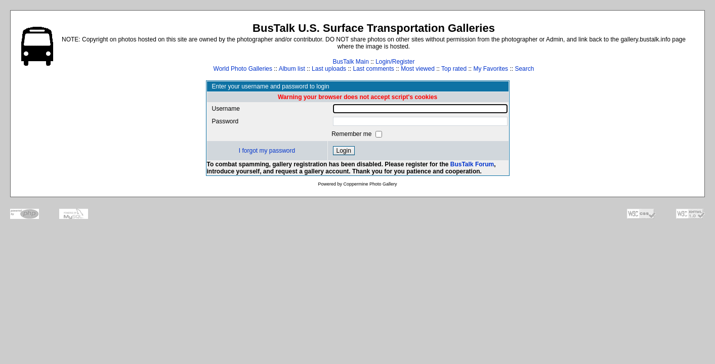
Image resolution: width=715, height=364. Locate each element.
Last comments (373, 68)
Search (524, 68)
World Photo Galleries (243, 68)
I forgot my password (267, 150)
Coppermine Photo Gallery (370, 184)
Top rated (454, 68)
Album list (292, 68)
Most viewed (418, 68)
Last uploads (329, 68)
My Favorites (490, 68)
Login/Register (394, 61)
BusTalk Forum (472, 164)
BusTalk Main (350, 61)
